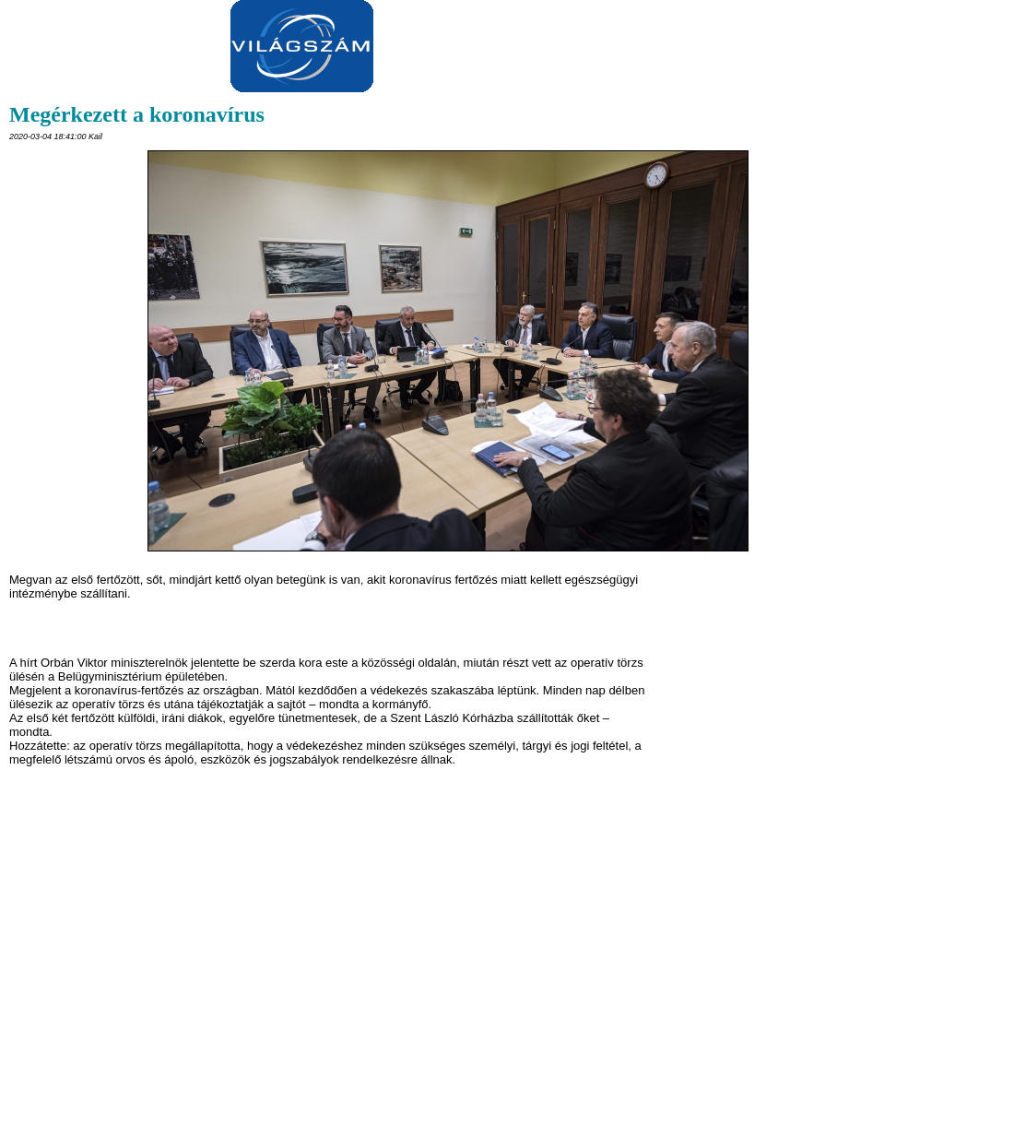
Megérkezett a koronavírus (137, 114)
